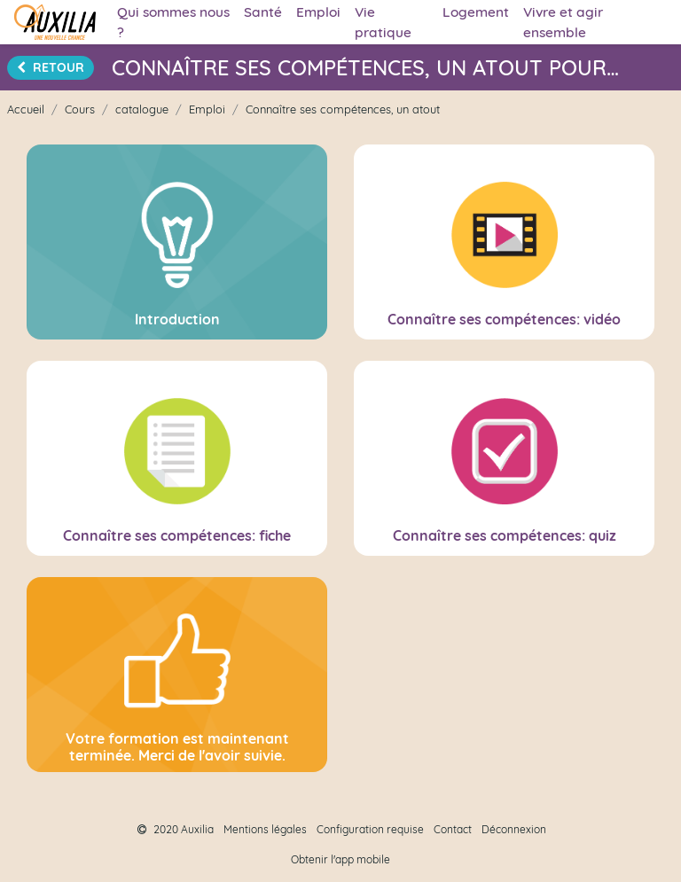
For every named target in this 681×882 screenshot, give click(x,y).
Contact (453, 829)
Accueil (25, 109)
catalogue (141, 109)
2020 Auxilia (175, 829)
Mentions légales (265, 829)
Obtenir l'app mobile (340, 859)
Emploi (207, 109)
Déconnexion (513, 829)
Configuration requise (370, 829)
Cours (80, 109)
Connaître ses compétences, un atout (343, 109)
